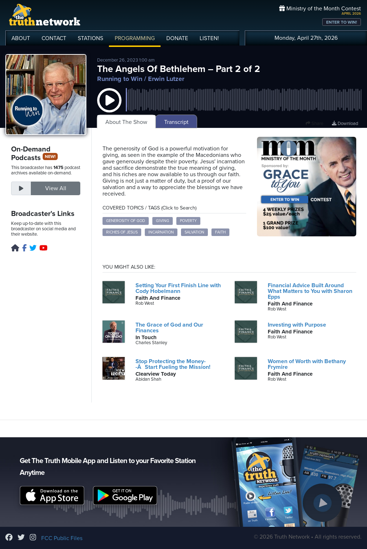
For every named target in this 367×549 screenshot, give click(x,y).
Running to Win (119, 79)
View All (55, 188)
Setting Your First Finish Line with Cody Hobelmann (178, 288)
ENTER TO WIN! (341, 22)
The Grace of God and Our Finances (169, 327)
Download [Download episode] (345, 123)
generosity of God (125, 220)
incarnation (161, 232)
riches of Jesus (122, 232)
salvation (194, 232)
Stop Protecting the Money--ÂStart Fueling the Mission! (172, 364)
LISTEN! (209, 38)
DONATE (177, 38)
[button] (109, 107)
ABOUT (20, 38)
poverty (188, 220)
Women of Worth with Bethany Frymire (307, 364)
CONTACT (54, 38)
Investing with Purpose (297, 324)
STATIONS (90, 38)
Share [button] (314, 123)
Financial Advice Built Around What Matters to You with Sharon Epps (310, 291)
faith (220, 232)
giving (162, 220)
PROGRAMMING (135, 38)
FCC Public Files (61, 538)
